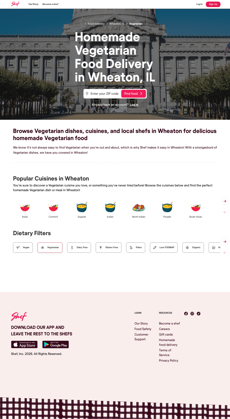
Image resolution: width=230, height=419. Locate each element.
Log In (199, 4)
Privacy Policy (168, 361)
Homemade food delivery (168, 342)
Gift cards (166, 335)
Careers (164, 329)
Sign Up (213, 4)
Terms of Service (165, 352)
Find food (133, 94)
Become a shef (50, 4)
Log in (134, 105)
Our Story (33, 4)
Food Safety (142, 329)
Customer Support (141, 337)
